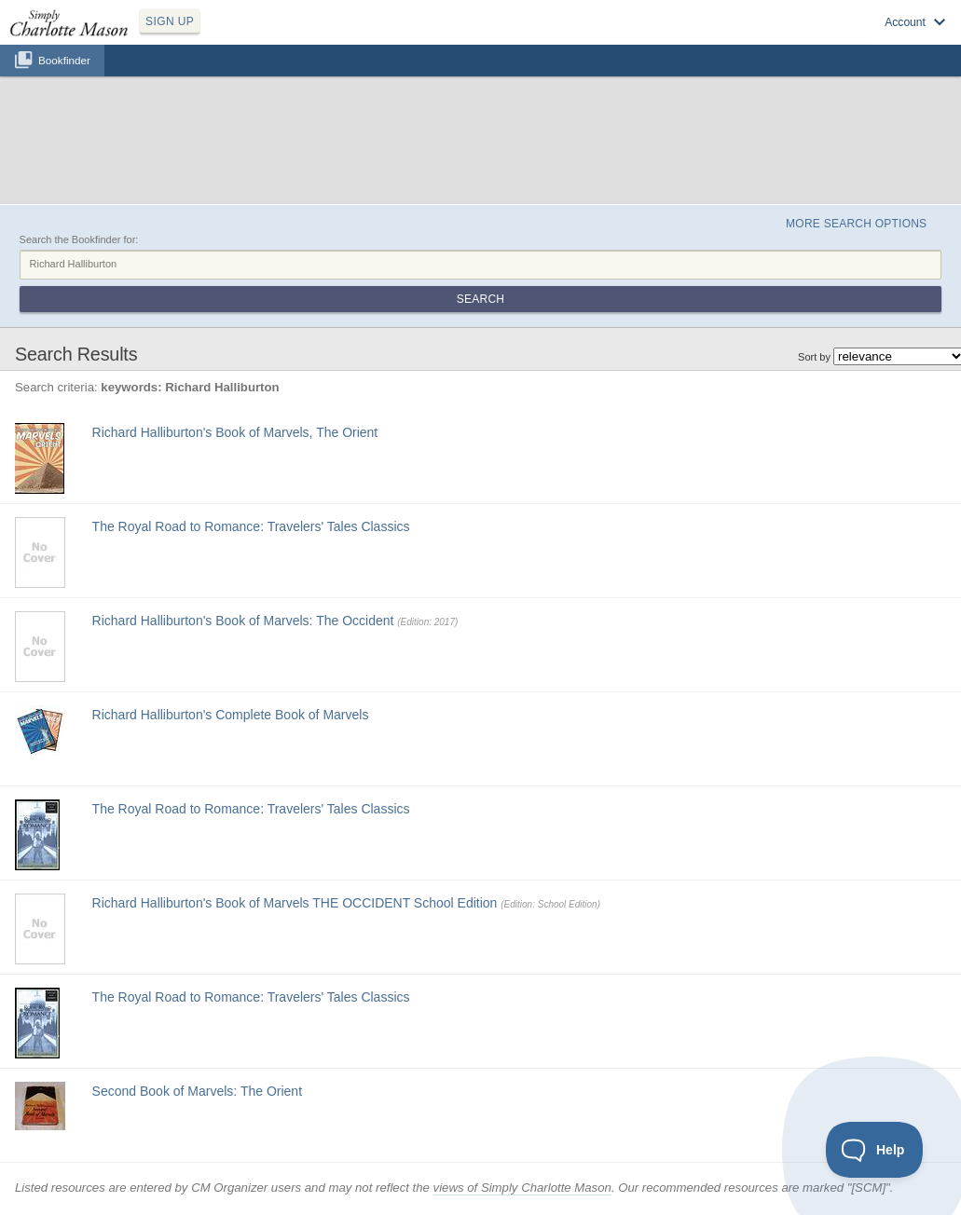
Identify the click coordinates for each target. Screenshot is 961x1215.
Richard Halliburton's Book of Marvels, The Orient (235, 432)
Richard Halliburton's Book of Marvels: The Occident (243, 620)
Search (480, 299)
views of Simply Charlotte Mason (522, 1188)
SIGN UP (169, 21)
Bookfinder (64, 60)
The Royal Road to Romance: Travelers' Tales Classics (251, 526)
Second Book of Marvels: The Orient (197, 1091)
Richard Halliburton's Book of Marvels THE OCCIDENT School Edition (295, 902)
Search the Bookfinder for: (79, 239)
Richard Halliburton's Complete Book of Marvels (230, 714)
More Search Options (856, 223)
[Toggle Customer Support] (875, 1150)
